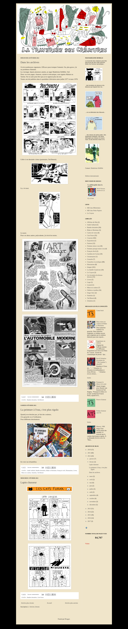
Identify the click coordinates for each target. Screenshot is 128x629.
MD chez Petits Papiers (94, 210)
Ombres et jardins (92, 290)
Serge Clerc (90, 293)
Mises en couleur (26, 473)
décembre (92, 505)
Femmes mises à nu (93, 246)
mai (90, 483)
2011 (89, 453)
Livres (75, 470)
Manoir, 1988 (100, 426)
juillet (91, 489)
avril (91, 479)
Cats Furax (40, 597)
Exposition (90, 241)
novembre (92, 501)
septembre (92, 495)
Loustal (89, 285)
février (91, 462)
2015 (89, 515)
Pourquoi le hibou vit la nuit (101, 383)
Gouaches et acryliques (94, 262)
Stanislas (34, 473)
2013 (89, 508)
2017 (89, 521)
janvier (91, 459)
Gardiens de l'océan (93, 254)
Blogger (67, 619)
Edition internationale (92, 176)
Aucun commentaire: (33, 397)
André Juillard (31, 470)
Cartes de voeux (92, 233)
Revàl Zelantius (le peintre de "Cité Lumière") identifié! (101, 361)
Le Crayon (90, 213)
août (91, 492)
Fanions (89, 243)
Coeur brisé (100, 310)
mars (91, 476)
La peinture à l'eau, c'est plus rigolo (39, 409)
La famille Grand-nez (94, 270)
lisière (89, 378)
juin (90, 486)
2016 (89, 518)
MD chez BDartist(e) (93, 208)
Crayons (89, 238)
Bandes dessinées (32, 400)
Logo (89, 282)
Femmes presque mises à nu (96, 249)
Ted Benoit (40, 400)
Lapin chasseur (29, 482)
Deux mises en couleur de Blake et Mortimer (101, 323)
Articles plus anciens (71, 603)
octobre (91, 498)
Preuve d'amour (101, 399)
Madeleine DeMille (97, 168)
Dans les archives (30, 62)
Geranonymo (91, 256)
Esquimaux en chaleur (100, 342)
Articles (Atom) (34, 607)
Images (89, 267)
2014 (89, 512)
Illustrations (69, 470)
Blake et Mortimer (51, 470)
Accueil (49, 603)
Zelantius (90, 301)
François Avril (61, 470)
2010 (89, 450)
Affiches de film (92, 222)
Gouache (90, 259)
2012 (89, 456)
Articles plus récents (27, 603)
